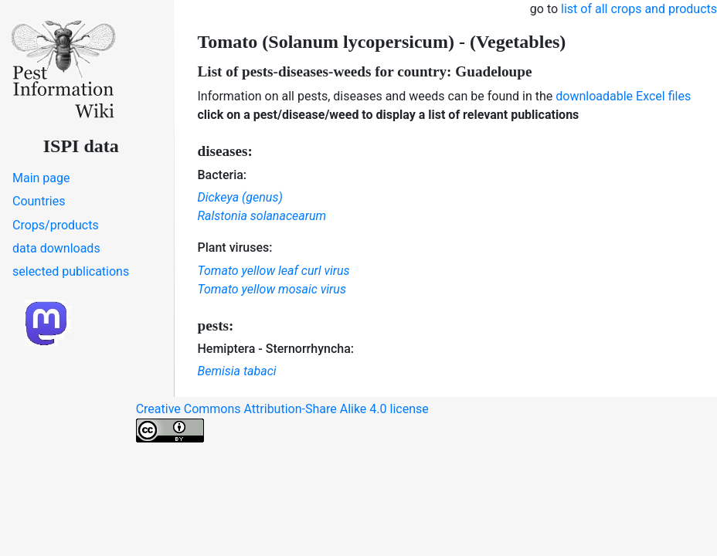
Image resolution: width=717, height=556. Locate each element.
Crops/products (55, 225)
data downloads (56, 248)
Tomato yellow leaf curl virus (274, 270)
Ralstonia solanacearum (262, 215)
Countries (38, 201)
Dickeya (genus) (240, 197)
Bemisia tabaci (237, 371)
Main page (41, 178)
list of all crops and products (639, 9)
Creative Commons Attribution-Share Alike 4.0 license (282, 422)
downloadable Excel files (623, 96)
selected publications (70, 271)
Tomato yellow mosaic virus (272, 289)
